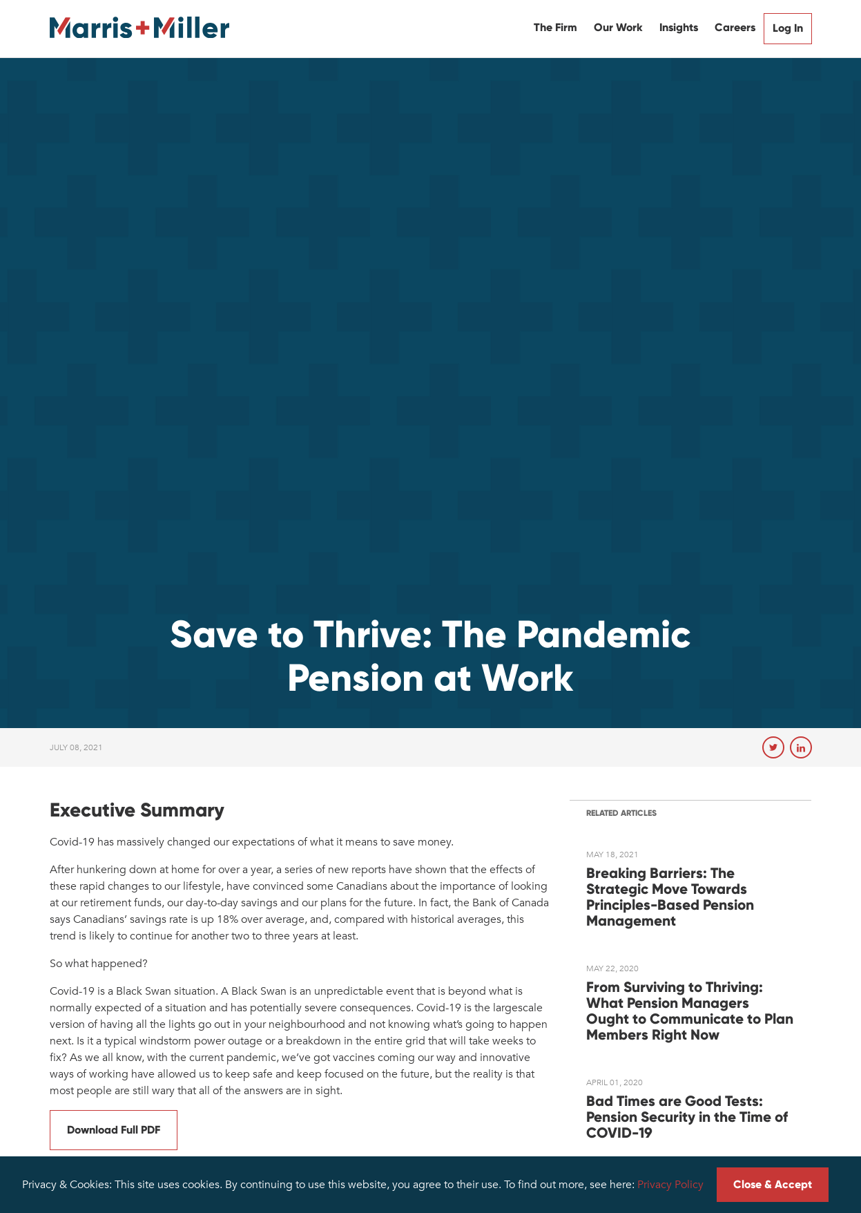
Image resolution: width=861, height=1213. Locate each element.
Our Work (618, 27)
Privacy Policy (670, 1184)
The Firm (555, 27)
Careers (735, 27)
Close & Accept (772, 1184)
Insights (678, 27)
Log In (788, 28)
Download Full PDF (113, 1129)
